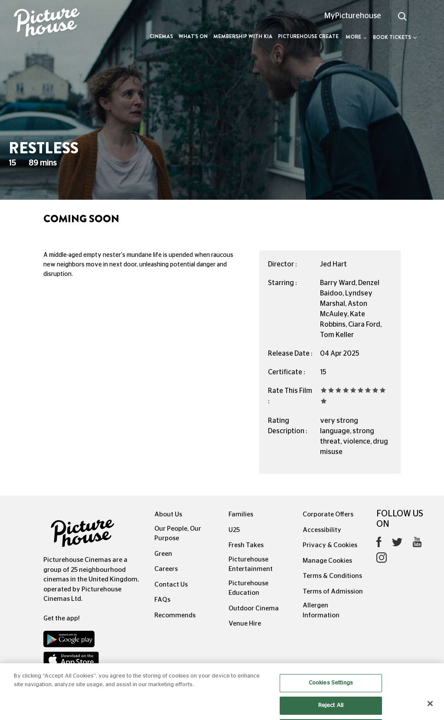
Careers (166, 569)
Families (241, 514)
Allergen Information (321, 610)
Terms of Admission (333, 591)
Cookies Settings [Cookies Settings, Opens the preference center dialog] (331, 691)
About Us (168, 514)
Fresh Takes (246, 545)
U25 (234, 530)
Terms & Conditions (332, 576)
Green (163, 554)
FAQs (162, 600)
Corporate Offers (328, 514)
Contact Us (171, 584)
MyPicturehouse (352, 16)
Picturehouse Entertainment (251, 564)
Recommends (175, 615)
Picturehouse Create (308, 36)
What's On (193, 36)
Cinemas (161, 36)
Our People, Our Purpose (177, 533)
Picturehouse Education (248, 588)
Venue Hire (245, 623)
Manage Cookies (327, 561)
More (356, 37)
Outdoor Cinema (254, 608)
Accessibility (322, 530)
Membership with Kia (242, 36)
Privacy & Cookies (330, 545)
